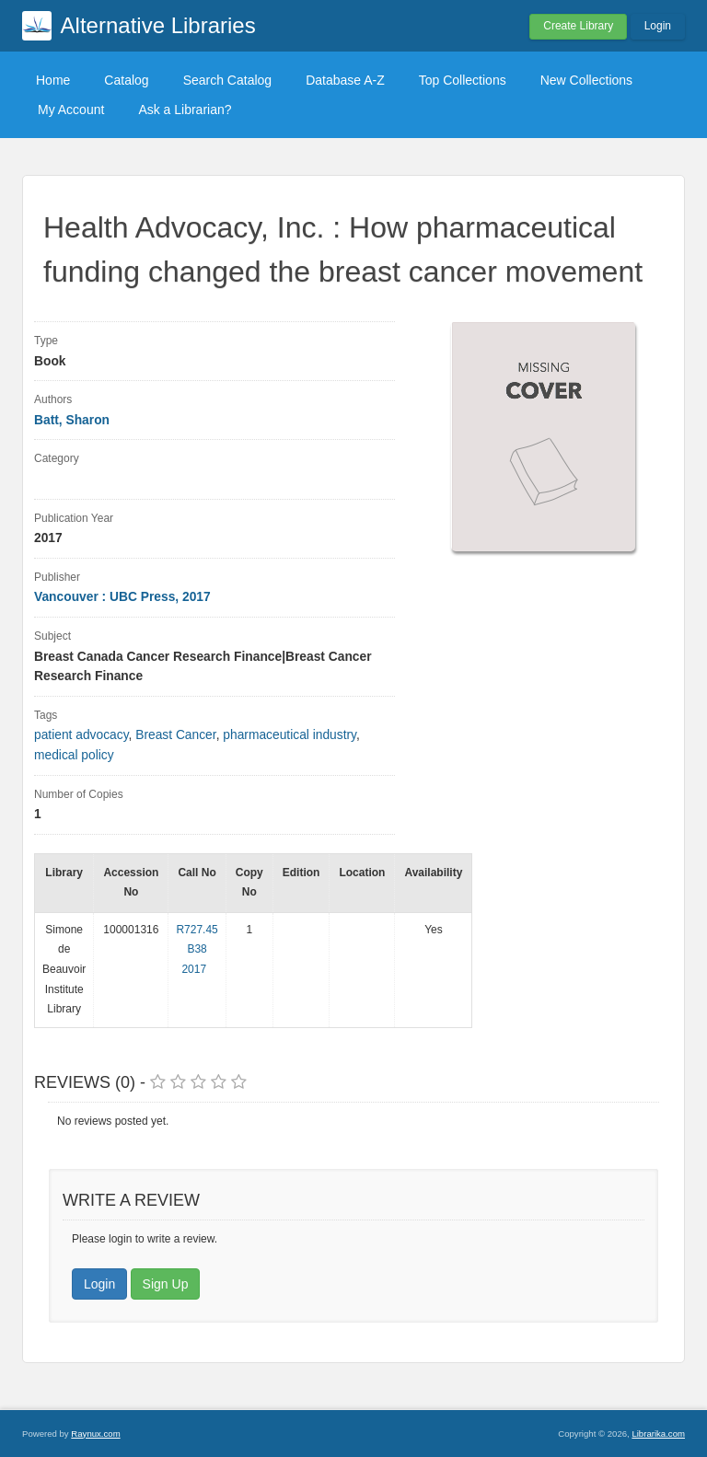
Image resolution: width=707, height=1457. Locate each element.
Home (53, 80)
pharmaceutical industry (289, 735)
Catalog (126, 80)
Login (657, 25)
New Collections (586, 80)
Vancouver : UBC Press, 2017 (122, 597)
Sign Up (166, 1284)
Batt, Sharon (72, 420)
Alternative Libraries (158, 25)
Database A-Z (345, 80)
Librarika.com (658, 1433)
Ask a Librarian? (184, 109)
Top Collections (462, 80)
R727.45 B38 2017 (196, 949)
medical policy (74, 755)
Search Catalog (227, 80)
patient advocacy (81, 735)
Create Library (578, 25)
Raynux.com (95, 1433)
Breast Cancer (175, 735)
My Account (71, 109)
